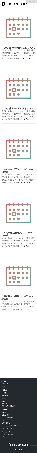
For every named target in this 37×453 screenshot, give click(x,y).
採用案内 (4, 403)
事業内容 (5, 386)
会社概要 (5, 395)
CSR (3, 401)
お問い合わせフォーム (9, 428)
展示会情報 (5, 415)
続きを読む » (25, 58)
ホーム (3, 381)
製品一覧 (5, 384)
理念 (3, 398)
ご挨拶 (4, 393)
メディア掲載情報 (7, 418)
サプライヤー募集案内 (8, 406)
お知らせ (5, 412)
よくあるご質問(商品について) (11, 425)
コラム (4, 420)
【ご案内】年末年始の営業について (18, 48)
